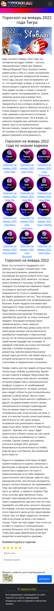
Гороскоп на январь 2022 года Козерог (9, 249)
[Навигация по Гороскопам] (50, 4)
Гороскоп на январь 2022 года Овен (10, 168)
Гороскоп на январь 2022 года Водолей (27, 251)
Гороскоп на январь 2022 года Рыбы (44, 249)
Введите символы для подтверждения (23, 572)
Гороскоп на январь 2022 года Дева (44, 196)
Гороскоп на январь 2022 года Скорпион (27, 223)
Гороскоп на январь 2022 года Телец (27, 168)
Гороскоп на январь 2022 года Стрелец (44, 221)
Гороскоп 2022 (28, 589)
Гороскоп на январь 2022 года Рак (10, 196)
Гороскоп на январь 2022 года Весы (10, 221)
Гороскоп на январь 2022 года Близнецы (44, 170)
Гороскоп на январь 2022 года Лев (27, 196)
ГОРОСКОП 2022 (19, 3)
